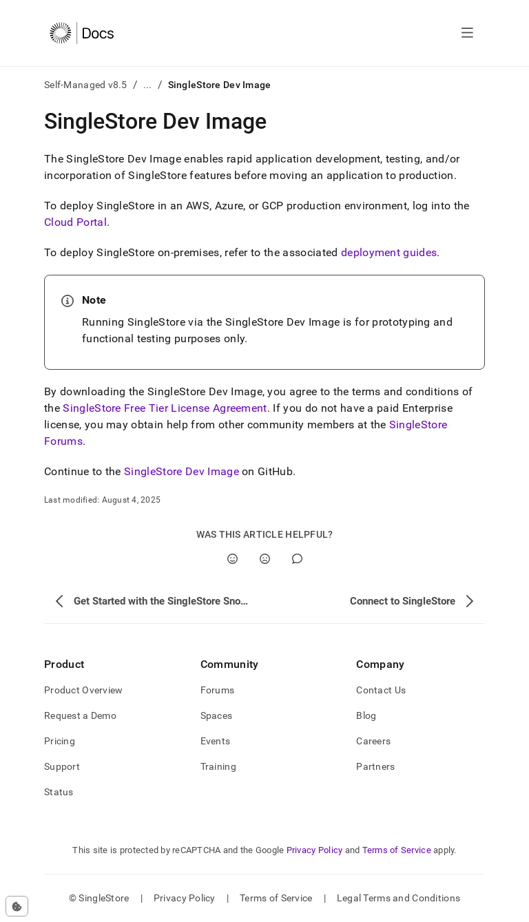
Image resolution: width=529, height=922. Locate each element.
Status (59, 791)
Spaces (216, 715)
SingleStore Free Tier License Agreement (165, 408)
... (147, 84)
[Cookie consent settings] (17, 906)
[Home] (82, 33)
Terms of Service (396, 850)
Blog (366, 715)
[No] (265, 558)
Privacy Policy (315, 850)
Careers (373, 740)
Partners (375, 766)
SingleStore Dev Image (181, 471)
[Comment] (297, 558)
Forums (217, 689)
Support (62, 766)
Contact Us (381, 689)
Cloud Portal (75, 222)
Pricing (59, 740)
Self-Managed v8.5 (85, 84)
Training (218, 766)
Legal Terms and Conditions (398, 897)
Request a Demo (80, 715)
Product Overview (83, 689)
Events (215, 740)
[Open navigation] (467, 33)
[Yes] (232, 558)
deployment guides (389, 252)
